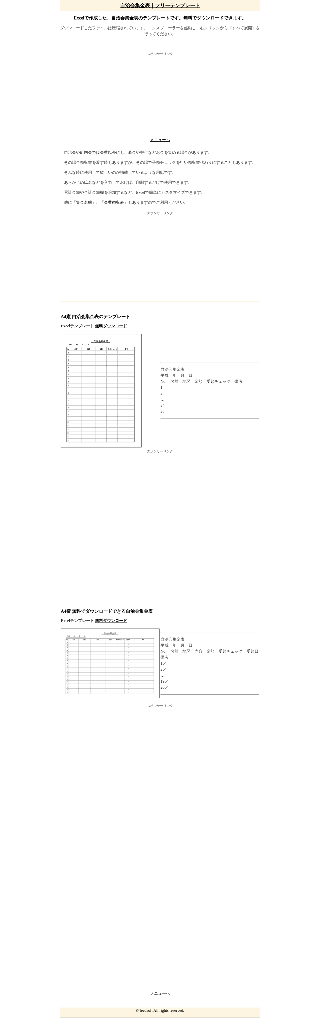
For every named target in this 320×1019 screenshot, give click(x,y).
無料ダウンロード (111, 326)
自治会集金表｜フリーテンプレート (160, 5)
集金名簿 (84, 202)
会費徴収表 (114, 202)
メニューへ (160, 140)
